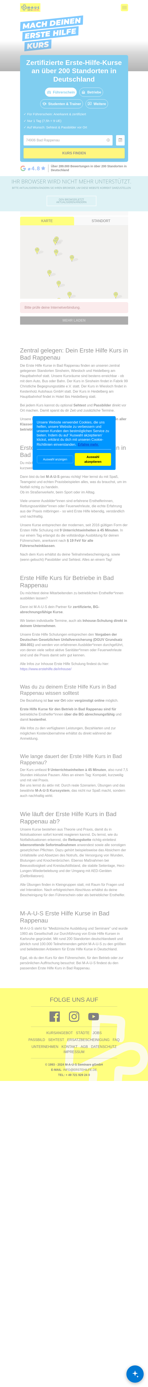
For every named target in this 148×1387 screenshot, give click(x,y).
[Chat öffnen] (135, 1374)
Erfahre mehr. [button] (88, 444)
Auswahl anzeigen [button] (55, 459)
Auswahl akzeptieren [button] (92, 459)
